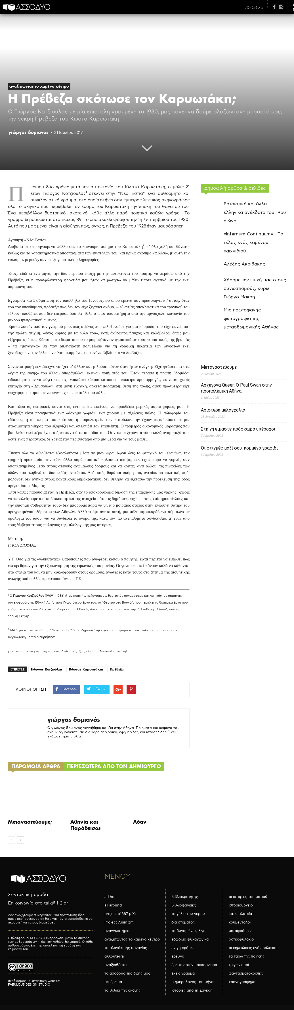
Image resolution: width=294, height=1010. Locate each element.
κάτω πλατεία (240, 914)
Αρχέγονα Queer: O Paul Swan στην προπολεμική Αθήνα (236, 388)
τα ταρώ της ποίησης (246, 956)
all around (113, 905)
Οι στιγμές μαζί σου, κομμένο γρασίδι (239, 448)
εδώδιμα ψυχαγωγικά (190, 939)
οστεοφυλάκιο (241, 939)
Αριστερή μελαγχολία (223, 410)
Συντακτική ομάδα (28, 894)
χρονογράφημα (242, 982)
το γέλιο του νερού (188, 914)
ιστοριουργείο (241, 905)
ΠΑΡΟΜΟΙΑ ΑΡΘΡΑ (35, 766)
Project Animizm (119, 922)
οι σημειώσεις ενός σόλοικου (254, 948)
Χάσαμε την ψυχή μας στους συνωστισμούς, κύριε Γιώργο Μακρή (255, 288)
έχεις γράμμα (183, 973)
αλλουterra (114, 956)
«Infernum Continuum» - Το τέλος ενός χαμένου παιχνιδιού (253, 242)
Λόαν (139, 822)
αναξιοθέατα (115, 965)
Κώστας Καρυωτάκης (86, 669)
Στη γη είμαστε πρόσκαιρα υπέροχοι (238, 429)
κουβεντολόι (240, 922)
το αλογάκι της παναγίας (125, 948)
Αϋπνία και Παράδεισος (85, 825)
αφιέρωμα (113, 982)
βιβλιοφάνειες (183, 905)
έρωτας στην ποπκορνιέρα (194, 965)
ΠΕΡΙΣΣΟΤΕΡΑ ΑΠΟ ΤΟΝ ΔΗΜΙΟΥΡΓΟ (114, 766)
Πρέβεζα (117, 669)
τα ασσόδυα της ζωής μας (127, 973)
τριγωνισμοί (239, 965)
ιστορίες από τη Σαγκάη (192, 990)
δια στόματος (183, 922)
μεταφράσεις (240, 931)
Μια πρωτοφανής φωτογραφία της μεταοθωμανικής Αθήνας (251, 318)
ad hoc (110, 897)
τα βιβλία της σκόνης (122, 990)
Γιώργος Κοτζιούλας (47, 669)
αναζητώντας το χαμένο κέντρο (39, 86)
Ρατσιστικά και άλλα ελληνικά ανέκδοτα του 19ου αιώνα (255, 212)
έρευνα (177, 956)
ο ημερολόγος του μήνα (192, 982)
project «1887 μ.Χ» (120, 914)
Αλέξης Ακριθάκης (244, 264)
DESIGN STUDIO (29, 984)
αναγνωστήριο (116, 931)
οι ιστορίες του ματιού (248, 897)
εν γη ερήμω (182, 948)
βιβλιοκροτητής (184, 897)
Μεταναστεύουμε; (30, 822)
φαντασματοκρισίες (246, 973)
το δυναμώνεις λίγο (188, 931)
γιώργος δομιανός (29, 132)
